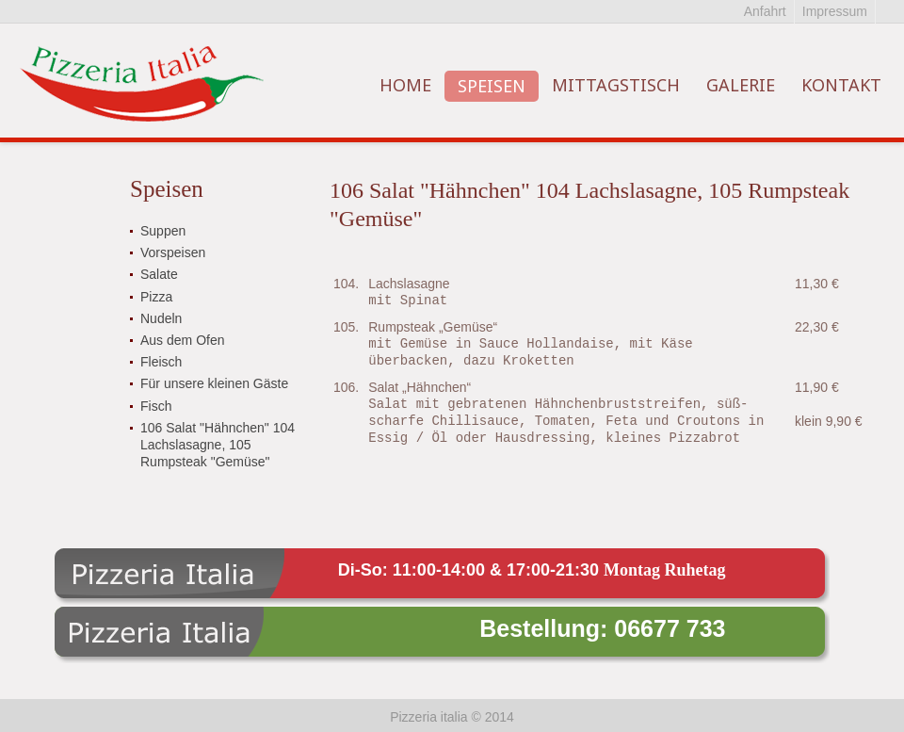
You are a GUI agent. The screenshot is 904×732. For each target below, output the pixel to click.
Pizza (156, 296)
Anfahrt (765, 11)
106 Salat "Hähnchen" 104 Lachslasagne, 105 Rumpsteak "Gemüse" (217, 444)
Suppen (163, 230)
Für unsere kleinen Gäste (214, 383)
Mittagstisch (616, 84)
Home (405, 84)
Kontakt (841, 84)
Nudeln (161, 318)
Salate (159, 274)
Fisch (155, 406)
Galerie (740, 84)
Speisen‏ (491, 85)
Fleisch (161, 361)
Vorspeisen (172, 252)
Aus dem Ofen (182, 340)
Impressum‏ (834, 11)
